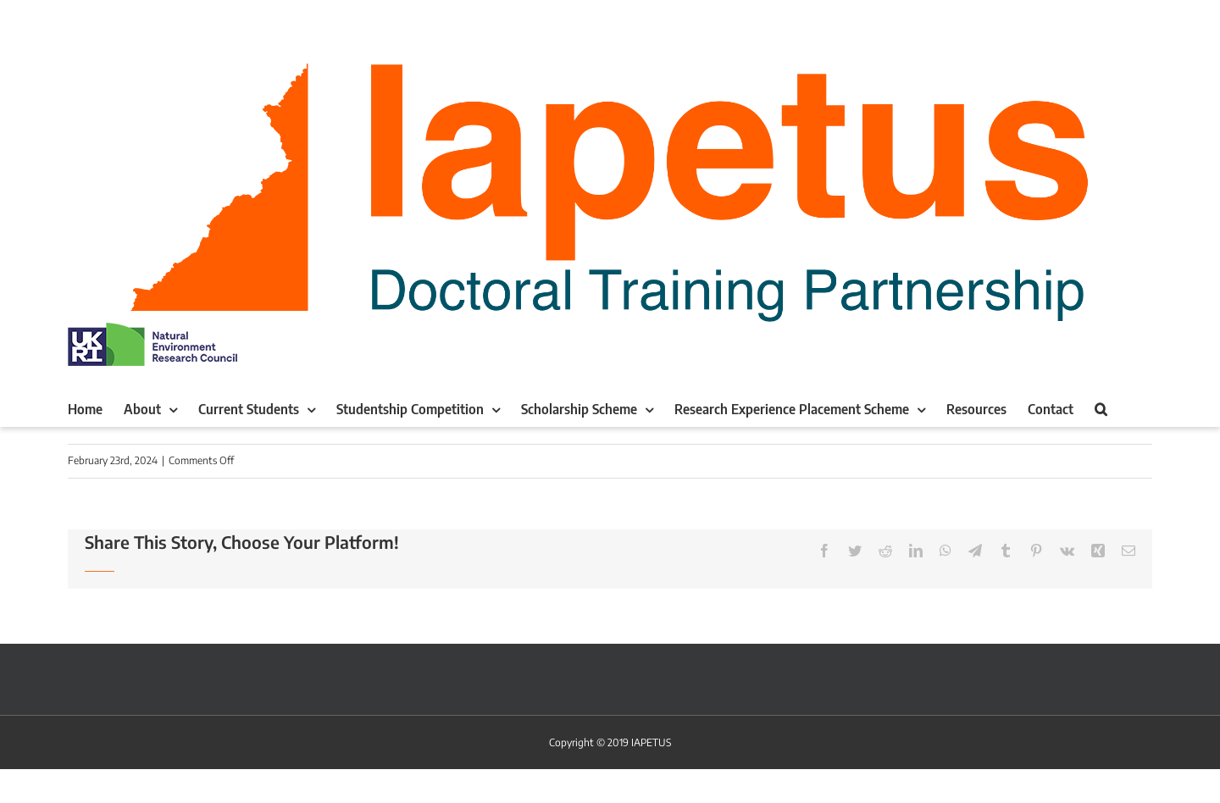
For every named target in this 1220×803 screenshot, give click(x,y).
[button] (1101, 409)
